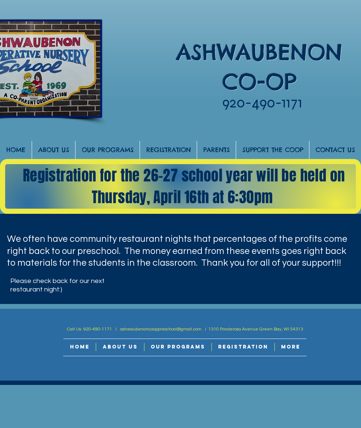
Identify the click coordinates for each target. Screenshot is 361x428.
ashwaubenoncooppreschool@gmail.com (160, 329)
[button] (53, 150)
